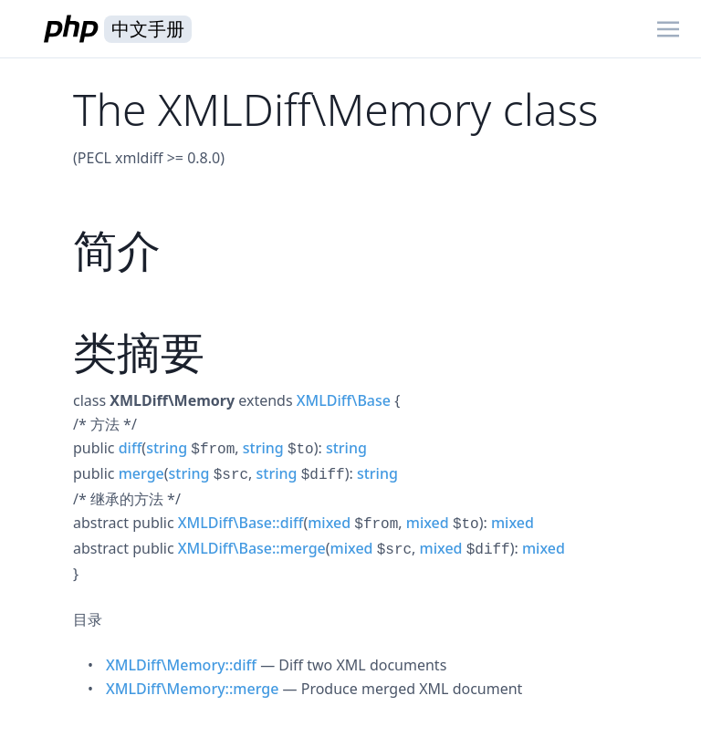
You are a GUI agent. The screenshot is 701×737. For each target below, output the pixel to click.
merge (141, 473)
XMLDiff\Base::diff (241, 523)
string (166, 448)
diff (130, 448)
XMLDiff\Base (344, 400)
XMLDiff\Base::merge (252, 548)
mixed (329, 523)
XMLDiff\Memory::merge (192, 689)
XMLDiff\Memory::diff (181, 665)
